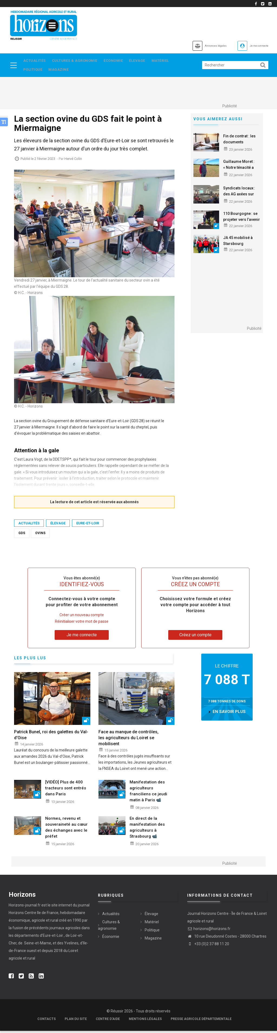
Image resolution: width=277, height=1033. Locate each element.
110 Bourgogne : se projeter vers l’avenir (241, 219)
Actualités (35, 61)
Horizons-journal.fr (25, 907)
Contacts (46, 1021)
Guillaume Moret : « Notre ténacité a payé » (239, 170)
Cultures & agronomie (77, 61)
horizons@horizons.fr (208, 931)
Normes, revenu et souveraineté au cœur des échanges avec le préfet (66, 829)
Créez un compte (195, 637)
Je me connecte (253, 45)
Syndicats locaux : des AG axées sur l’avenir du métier (239, 196)
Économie (117, 61)
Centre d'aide (108, 1021)
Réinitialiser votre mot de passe (81, 623)
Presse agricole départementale (201, 1021)
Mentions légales (145, 1021)
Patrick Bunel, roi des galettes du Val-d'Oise (51, 737)
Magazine (61, 71)
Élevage (143, 61)
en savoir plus (229, 714)
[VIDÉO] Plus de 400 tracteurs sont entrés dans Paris (65, 790)
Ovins (40, 535)
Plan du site (76, 1021)
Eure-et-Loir (87, 525)
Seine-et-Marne (37, 945)
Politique (33, 71)
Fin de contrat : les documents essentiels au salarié (241, 144)
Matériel (168, 61)
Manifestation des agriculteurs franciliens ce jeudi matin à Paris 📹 (148, 793)
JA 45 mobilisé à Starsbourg (238, 243)
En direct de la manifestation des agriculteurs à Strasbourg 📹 (147, 829)
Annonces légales (196, 45)
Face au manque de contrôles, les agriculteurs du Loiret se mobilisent (128, 739)
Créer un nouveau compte (82, 617)
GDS (21, 535)
